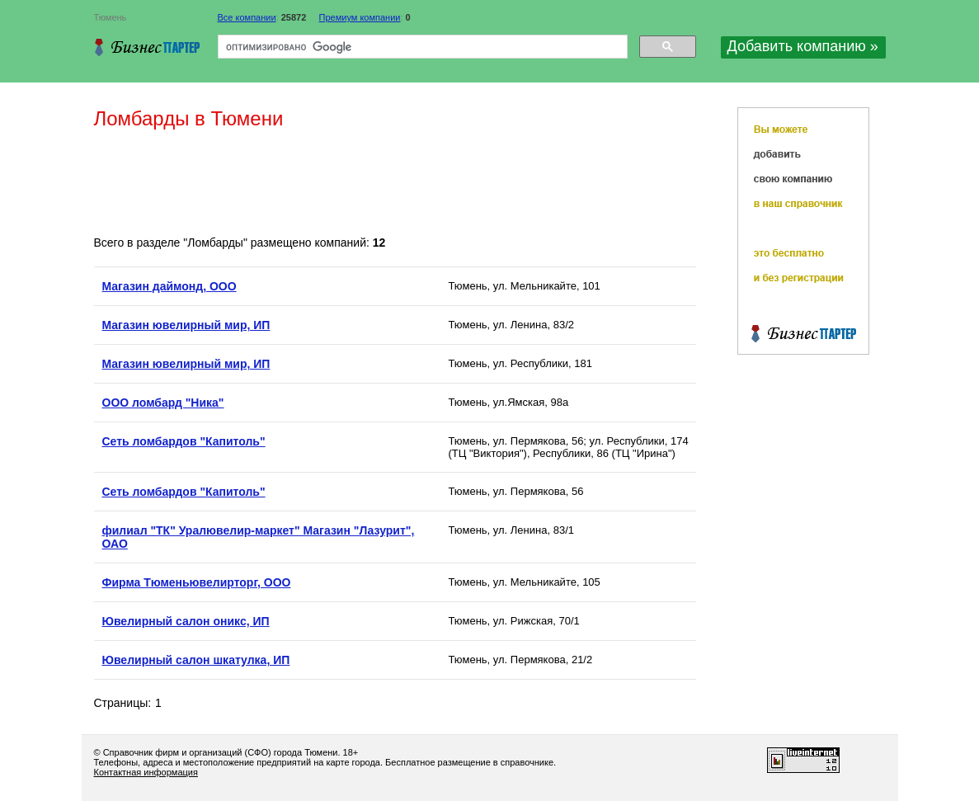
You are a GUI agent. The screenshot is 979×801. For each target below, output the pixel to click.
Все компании (247, 17)
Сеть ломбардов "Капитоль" (184, 441)
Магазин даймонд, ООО (169, 286)
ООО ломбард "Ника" (163, 402)
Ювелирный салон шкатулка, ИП (196, 660)
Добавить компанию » (802, 46)
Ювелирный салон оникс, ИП (186, 621)
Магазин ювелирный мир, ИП (186, 325)
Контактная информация (146, 772)
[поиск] (421, 47)
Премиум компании (360, 17)
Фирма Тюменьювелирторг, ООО (196, 582)
